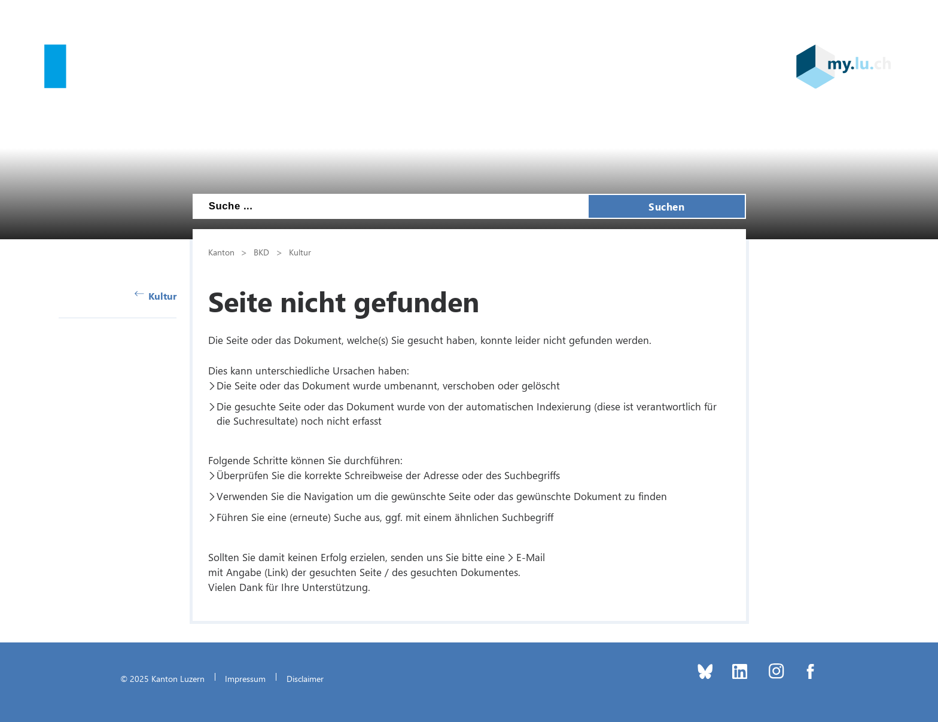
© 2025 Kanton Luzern (162, 678)
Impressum (245, 678)
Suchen (666, 206)
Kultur (156, 296)
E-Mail (530, 556)
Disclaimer (305, 678)
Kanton (221, 251)
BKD (261, 251)
